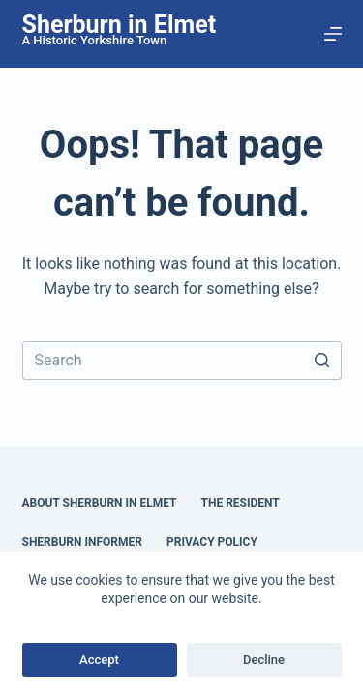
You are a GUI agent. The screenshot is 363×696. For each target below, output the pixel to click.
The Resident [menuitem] (240, 502)
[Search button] (322, 360)
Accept (99, 659)
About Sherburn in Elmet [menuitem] (99, 502)
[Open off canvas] (333, 34)
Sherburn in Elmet (119, 25)
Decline (264, 659)
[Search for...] (182, 360)
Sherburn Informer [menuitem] (82, 542)
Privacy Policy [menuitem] (211, 542)
